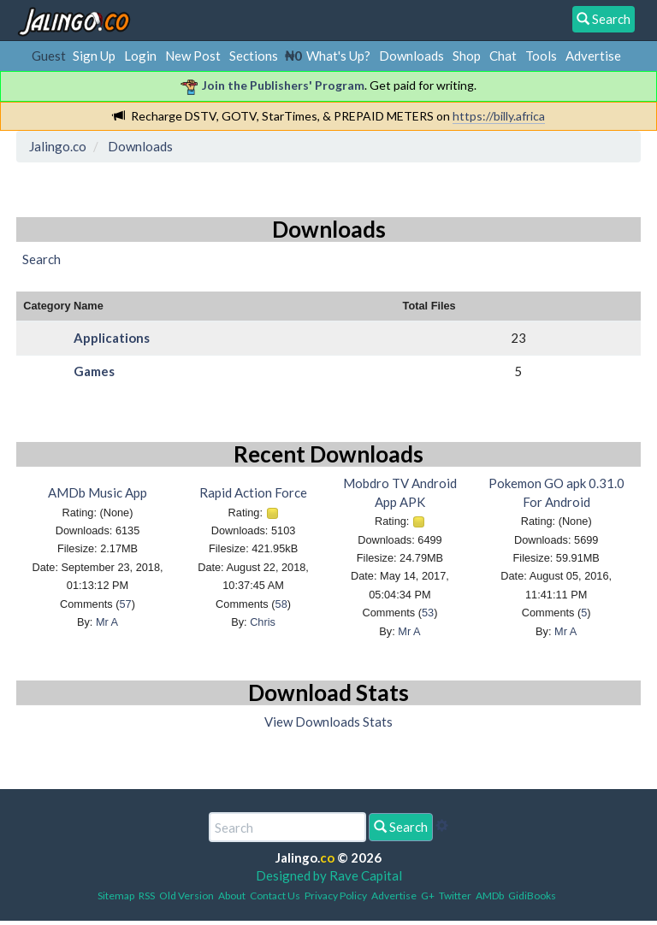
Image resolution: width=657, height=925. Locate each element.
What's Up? (338, 55)
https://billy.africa (499, 116)
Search (401, 826)
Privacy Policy (336, 895)
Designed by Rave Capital (329, 875)
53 (428, 612)
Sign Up (94, 55)
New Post (193, 55)
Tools (541, 55)
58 (281, 604)
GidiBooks (532, 895)
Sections (253, 55)
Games (94, 371)
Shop (467, 55)
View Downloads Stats (328, 721)
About (232, 895)
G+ (428, 895)
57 (126, 604)
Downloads (411, 55)
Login (140, 55)
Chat (503, 55)
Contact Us (275, 895)
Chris (262, 622)
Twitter (455, 895)
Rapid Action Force (253, 492)
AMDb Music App (97, 492)
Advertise (593, 55)
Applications (112, 337)
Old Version (186, 895)
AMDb (490, 895)
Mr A (107, 622)
